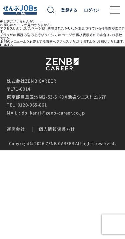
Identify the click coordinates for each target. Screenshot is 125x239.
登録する (69, 10)
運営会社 (16, 129)
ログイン (92, 10)
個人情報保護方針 (57, 129)
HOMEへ (7, 44)
